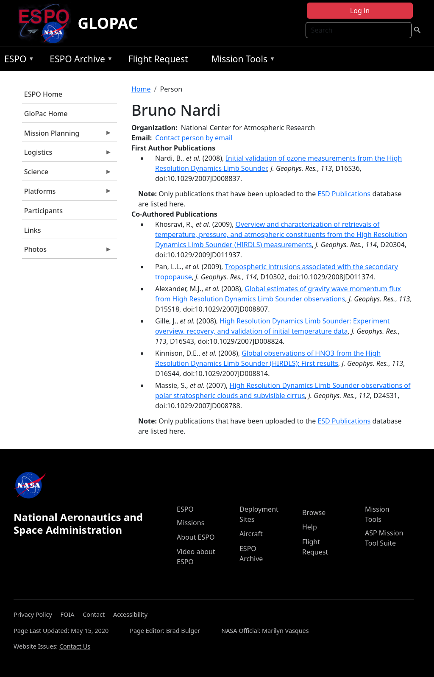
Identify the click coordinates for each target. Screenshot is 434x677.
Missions (190, 522)
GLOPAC (108, 23)
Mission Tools (241, 60)
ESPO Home (43, 94)
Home (141, 89)
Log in (360, 10)
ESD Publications (343, 193)
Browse (314, 512)
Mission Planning (67, 135)
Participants (43, 210)
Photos (67, 251)
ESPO (17, 60)
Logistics (67, 154)
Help (309, 527)
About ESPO (195, 537)
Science (67, 174)
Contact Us (74, 646)
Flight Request (158, 59)
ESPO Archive (79, 60)
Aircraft (251, 533)
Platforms (67, 193)
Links (32, 230)
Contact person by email (193, 137)
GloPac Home (46, 113)
